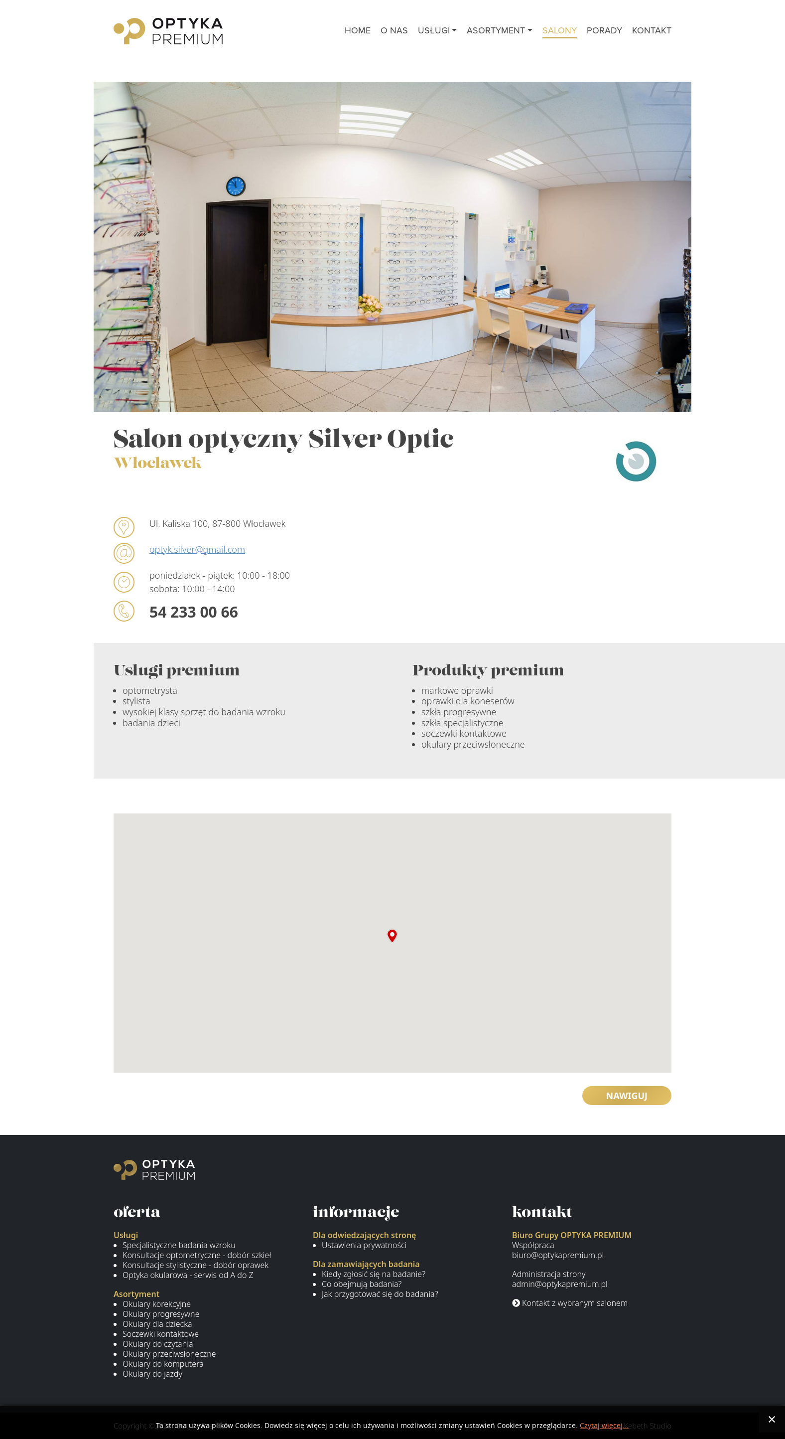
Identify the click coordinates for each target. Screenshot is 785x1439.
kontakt (651, 30)
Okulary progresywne (161, 1313)
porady (604, 30)
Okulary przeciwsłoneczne (169, 1353)
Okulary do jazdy (152, 1373)
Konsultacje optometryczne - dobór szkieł (197, 1255)
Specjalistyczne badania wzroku (179, 1245)
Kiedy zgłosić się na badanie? (373, 1274)
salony (559, 30)
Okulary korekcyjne (157, 1303)
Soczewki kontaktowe (161, 1333)
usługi (434, 30)
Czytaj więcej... (604, 1426)
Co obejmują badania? (361, 1284)
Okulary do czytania (158, 1343)
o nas (394, 30)
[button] (392, 936)
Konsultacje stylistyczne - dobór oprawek (195, 1265)
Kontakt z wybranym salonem (570, 1302)
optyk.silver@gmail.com (197, 549)
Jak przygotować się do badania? (380, 1293)
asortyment (496, 30)
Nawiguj (627, 1096)
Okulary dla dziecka (157, 1323)
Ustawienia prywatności (364, 1245)
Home (358, 30)
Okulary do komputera (163, 1363)
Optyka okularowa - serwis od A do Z (188, 1275)
